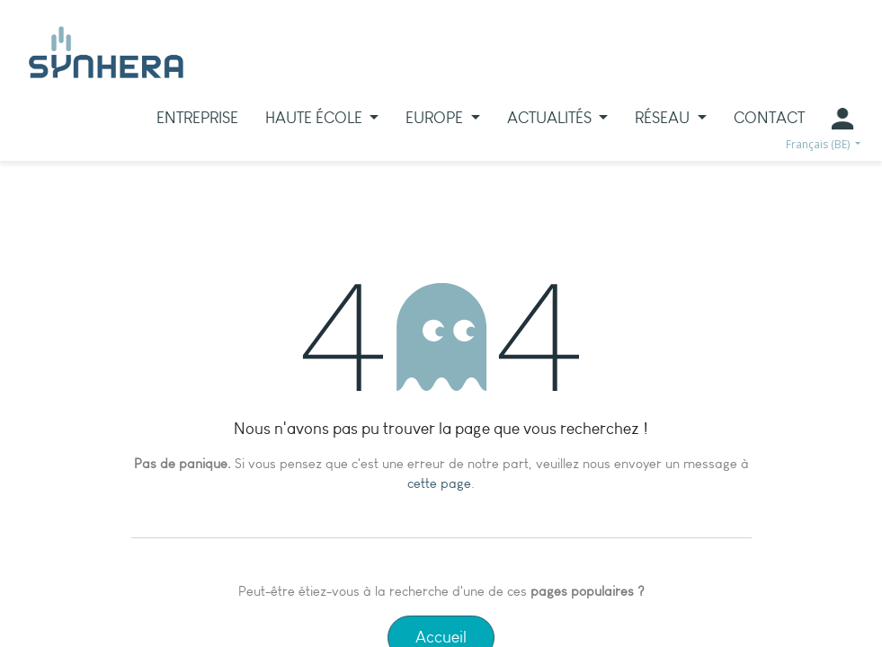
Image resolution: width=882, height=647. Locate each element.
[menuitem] (197, 118)
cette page (439, 483)
